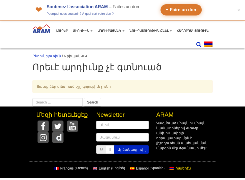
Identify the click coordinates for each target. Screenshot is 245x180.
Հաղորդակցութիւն (193, 30)
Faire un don (181, 9)
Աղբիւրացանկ (111, 30)
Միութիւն (82, 30)
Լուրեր (62, 30)
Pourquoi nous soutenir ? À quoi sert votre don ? (80, 14)
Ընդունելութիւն (46, 56)
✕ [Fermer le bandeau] (238, 10)
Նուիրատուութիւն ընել (151, 30)
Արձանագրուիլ (132, 150)
